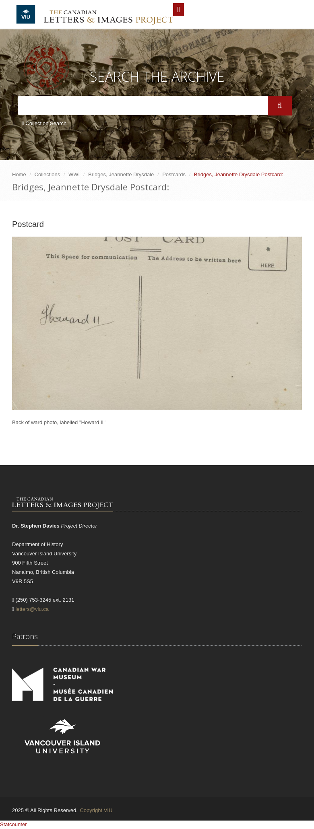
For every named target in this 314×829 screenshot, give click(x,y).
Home (19, 174)
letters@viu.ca (32, 609)
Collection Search (44, 123)
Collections (47, 174)
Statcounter (13, 824)
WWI (74, 174)
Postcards (174, 174)
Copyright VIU (96, 810)
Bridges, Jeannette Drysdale (121, 174)
